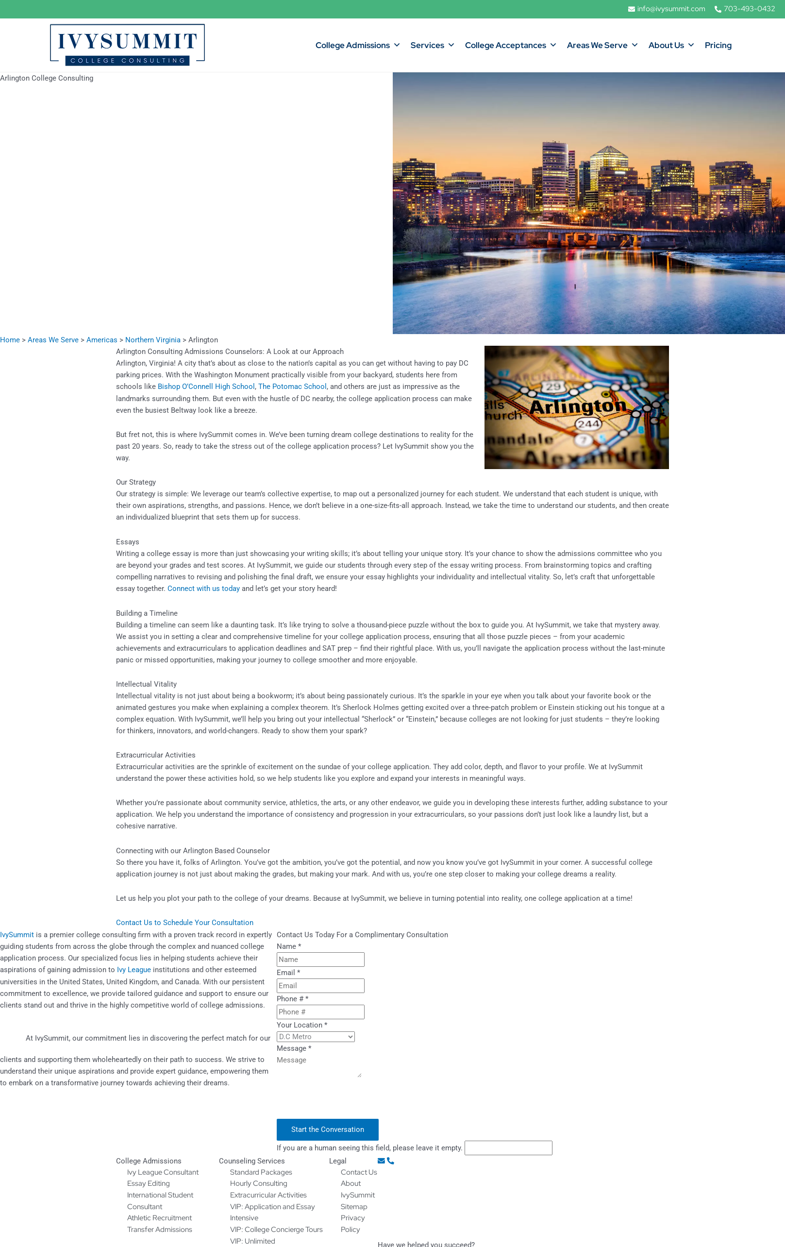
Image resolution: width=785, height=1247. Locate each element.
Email (288, 971)
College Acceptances (511, 45)
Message (294, 1047)
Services (433, 45)
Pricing (718, 45)
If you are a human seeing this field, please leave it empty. (414, 1147)
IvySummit (17, 933)
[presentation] (350, 1099)
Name (289, 945)
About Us (672, 45)
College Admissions (358, 45)
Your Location (302, 1024)
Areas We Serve (603, 45)
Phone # (292, 998)
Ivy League (134, 968)
